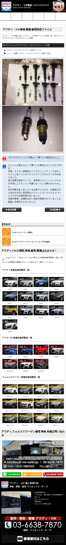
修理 (44, 53)
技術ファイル (35, 50)
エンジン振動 (12, 53)
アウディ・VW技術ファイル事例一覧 (37, 36)
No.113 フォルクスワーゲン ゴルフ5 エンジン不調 (26, 45)
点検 (48, 53)
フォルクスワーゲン (21, 50)
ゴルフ (9, 50)
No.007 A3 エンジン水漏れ (22, 232)
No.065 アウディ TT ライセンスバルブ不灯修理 (31, 242)
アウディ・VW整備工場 (11, 36)
